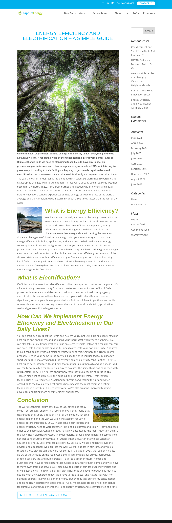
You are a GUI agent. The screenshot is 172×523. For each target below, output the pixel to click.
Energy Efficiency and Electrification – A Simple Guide (142, 103)
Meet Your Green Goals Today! (44, 495)
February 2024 (139, 148)
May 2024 (136, 137)
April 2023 (137, 163)
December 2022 (140, 174)
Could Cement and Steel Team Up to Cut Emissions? (143, 51)
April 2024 (137, 143)
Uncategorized (139, 204)
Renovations (100, 13)
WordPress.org (139, 234)
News (134, 199)
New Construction (74, 13)
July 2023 (136, 153)
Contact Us (146, 3)
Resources (149, 13)
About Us (120, 13)
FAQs (136, 13)
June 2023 (136, 158)
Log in (134, 219)
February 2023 (139, 168)
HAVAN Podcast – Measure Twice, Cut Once (142, 64)
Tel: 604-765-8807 (125, 3)
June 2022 (136, 184)
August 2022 (138, 179)
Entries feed (138, 224)
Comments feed (140, 229)
